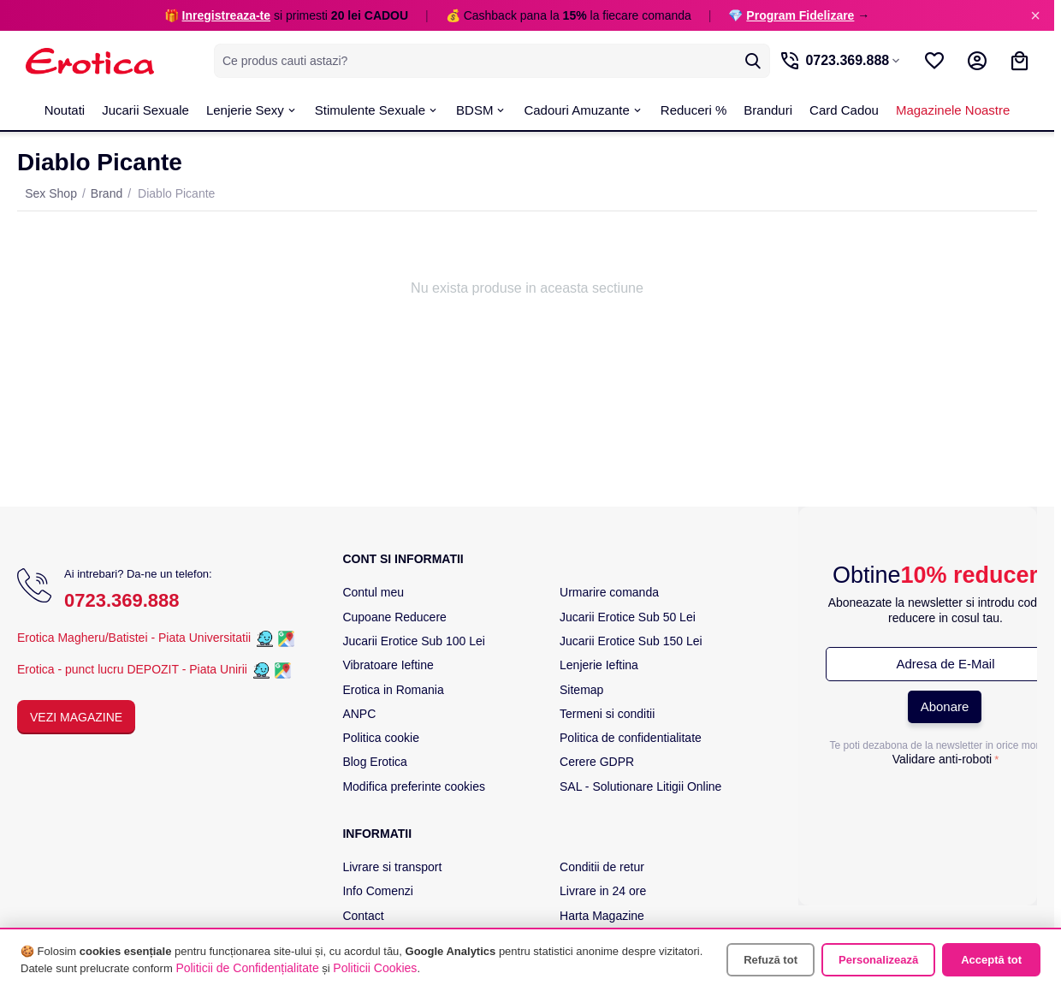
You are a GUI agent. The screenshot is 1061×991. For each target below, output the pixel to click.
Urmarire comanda (609, 592)
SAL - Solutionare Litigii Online (640, 786)
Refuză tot (770, 959)
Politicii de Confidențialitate (246, 968)
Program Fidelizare (800, 15)
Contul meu (373, 592)
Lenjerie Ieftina (599, 665)
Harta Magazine (602, 916)
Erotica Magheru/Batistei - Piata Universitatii (134, 637)
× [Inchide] (1035, 15)
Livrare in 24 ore (603, 891)
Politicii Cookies (375, 968)
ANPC (359, 714)
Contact (362, 916)
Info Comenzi (377, 891)
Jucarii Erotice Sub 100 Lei (413, 641)
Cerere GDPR (597, 761)
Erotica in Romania (392, 690)
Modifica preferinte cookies (413, 786)
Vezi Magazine (76, 717)
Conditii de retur (602, 867)
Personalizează (878, 959)
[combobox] (484, 61)
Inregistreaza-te (226, 15)
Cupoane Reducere (394, 617)
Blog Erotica (374, 761)
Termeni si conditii (607, 714)
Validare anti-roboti (942, 759)
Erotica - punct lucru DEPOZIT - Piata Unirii (134, 669)
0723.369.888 (122, 600)
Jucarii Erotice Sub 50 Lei (628, 617)
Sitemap (581, 690)
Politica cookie (380, 738)
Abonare (945, 706)
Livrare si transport (392, 867)
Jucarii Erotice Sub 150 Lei (631, 641)
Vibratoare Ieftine (387, 665)
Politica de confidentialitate (631, 738)
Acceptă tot (991, 959)
